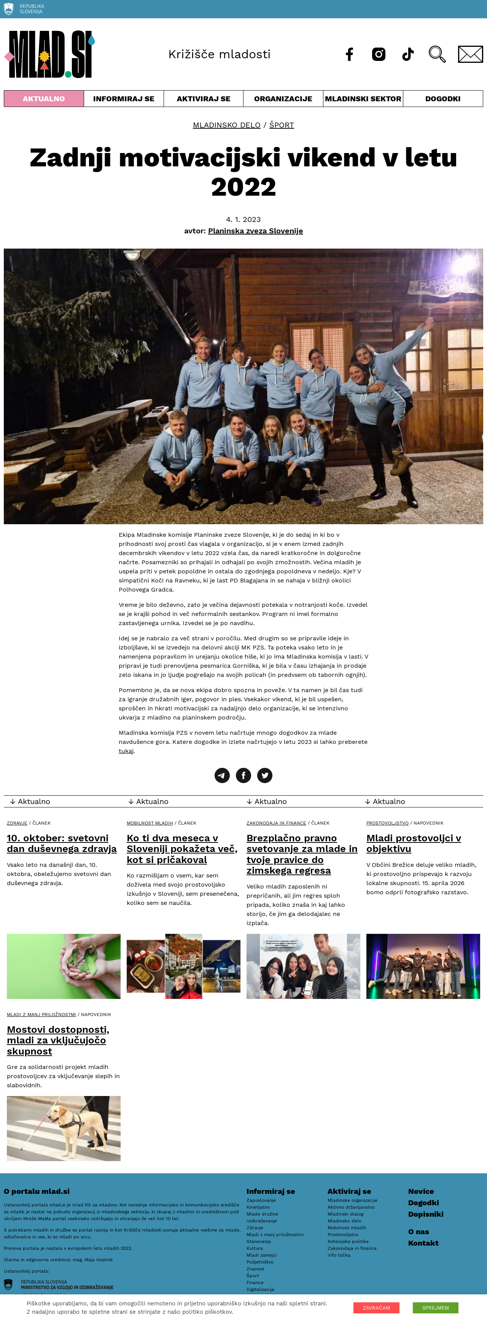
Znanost (255, 1269)
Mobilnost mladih (150, 823)
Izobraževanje (262, 1221)
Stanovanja (259, 1241)
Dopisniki (426, 1214)
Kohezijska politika (348, 1241)
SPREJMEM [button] (435, 1308)
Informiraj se (124, 100)
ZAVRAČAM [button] (376, 1308)
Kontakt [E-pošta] (423, 1243)
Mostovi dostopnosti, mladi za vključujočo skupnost (58, 1040)
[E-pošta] (470, 54)
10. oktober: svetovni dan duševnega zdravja (62, 843)
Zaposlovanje (261, 1200)
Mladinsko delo (227, 124)
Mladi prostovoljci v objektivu (413, 843)
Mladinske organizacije (352, 1200)
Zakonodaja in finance (276, 823)
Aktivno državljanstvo (351, 1207)
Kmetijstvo (258, 1207)
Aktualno (44, 100)
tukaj (126, 751)
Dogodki (443, 98)
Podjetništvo (260, 1262)
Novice (421, 1191)
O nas (418, 1231)
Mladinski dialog (345, 1214)
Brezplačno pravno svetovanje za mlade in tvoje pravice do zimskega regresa (302, 854)
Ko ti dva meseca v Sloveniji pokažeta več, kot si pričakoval (182, 848)
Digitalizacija (260, 1289)
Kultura (255, 1248)
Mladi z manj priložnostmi (41, 1014)
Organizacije (283, 100)
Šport (281, 124)
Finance (255, 1282)
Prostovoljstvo (387, 823)
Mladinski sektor (363, 100)
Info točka (339, 1255)
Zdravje (17, 823)
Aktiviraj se (204, 100)
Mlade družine (262, 1214)
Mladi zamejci (262, 1255)
